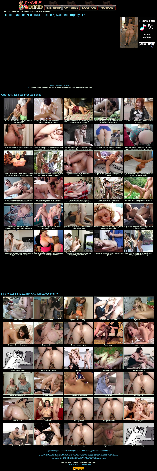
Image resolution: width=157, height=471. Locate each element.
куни (90, 87)
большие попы (63, 87)
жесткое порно (75, 87)
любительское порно (39, 87)
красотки (84, 87)
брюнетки (52, 87)
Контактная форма (69, 462)
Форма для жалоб (88, 462)
